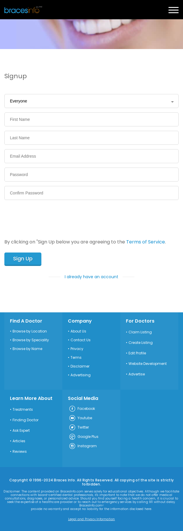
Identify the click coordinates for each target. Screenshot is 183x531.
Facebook (82, 409)
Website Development (148, 364)
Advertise (137, 374)
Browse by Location (30, 331)
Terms (76, 358)
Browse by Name (27, 349)
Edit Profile (137, 353)
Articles (19, 441)
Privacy (77, 349)
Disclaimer (80, 366)
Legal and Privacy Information (91, 519)
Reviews (20, 452)
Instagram (83, 446)
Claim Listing (140, 332)
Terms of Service (145, 241)
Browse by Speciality (31, 340)
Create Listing (141, 343)
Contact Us (81, 340)
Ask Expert (21, 431)
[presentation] (48, 215)
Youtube (80, 418)
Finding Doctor (25, 420)
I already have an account (91, 277)
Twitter (79, 427)
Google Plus (83, 437)
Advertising (81, 375)
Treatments (23, 410)
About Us (78, 331)
